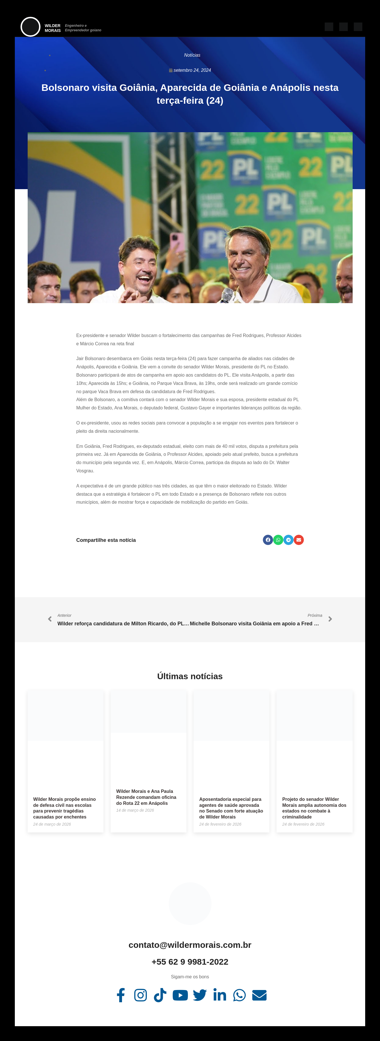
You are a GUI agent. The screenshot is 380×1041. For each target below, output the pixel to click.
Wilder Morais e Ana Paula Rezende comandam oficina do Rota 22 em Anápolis (146, 797)
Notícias (192, 55)
